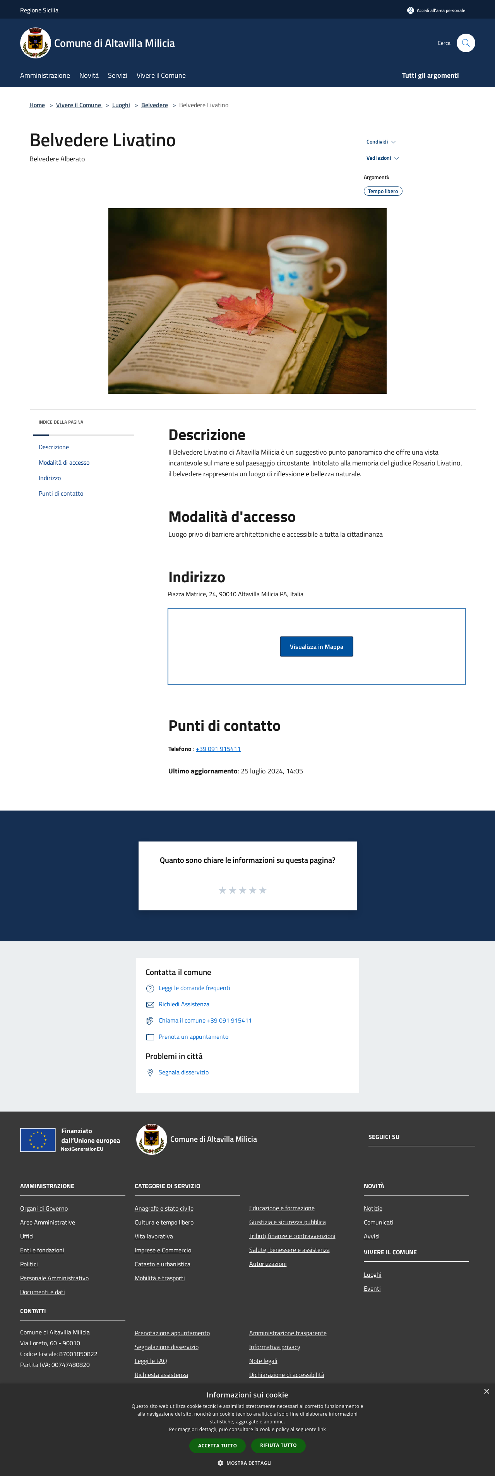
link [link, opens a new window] (322, 1429)
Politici (29, 1264)
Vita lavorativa (154, 1236)
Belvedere (154, 104)
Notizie (373, 1208)
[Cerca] (466, 43)
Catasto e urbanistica (162, 1264)
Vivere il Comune (79, 104)
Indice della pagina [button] (61, 422)
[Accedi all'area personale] (436, 10)
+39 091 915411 (218, 748)
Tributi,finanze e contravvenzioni (292, 1235)
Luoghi (121, 104)
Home (37, 104)
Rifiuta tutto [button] (278, 1445)
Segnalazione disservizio (167, 1346)
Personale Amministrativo (54, 1278)
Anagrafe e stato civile (164, 1208)
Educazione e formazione (282, 1208)
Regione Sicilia (39, 10)
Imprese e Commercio (163, 1250)
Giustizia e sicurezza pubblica (287, 1221)
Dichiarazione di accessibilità (286, 1374)
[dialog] (247, 1430)
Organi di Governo (44, 1208)
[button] (247, 1463)
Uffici (27, 1236)
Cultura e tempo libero (164, 1222)
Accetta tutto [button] (217, 1445)
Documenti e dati (42, 1291)
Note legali (263, 1360)
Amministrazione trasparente (288, 1332)
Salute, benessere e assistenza (289, 1249)
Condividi (382, 142)
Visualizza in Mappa (316, 646)
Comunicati (379, 1222)
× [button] (486, 1392)
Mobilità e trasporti (160, 1278)
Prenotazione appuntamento (172, 1332)
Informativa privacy (274, 1346)
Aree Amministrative (47, 1222)
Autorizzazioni (268, 1263)
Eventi (372, 1288)
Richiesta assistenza (161, 1374)
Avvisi (372, 1236)
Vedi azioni (384, 158)
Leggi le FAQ (151, 1360)
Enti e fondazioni (42, 1250)
